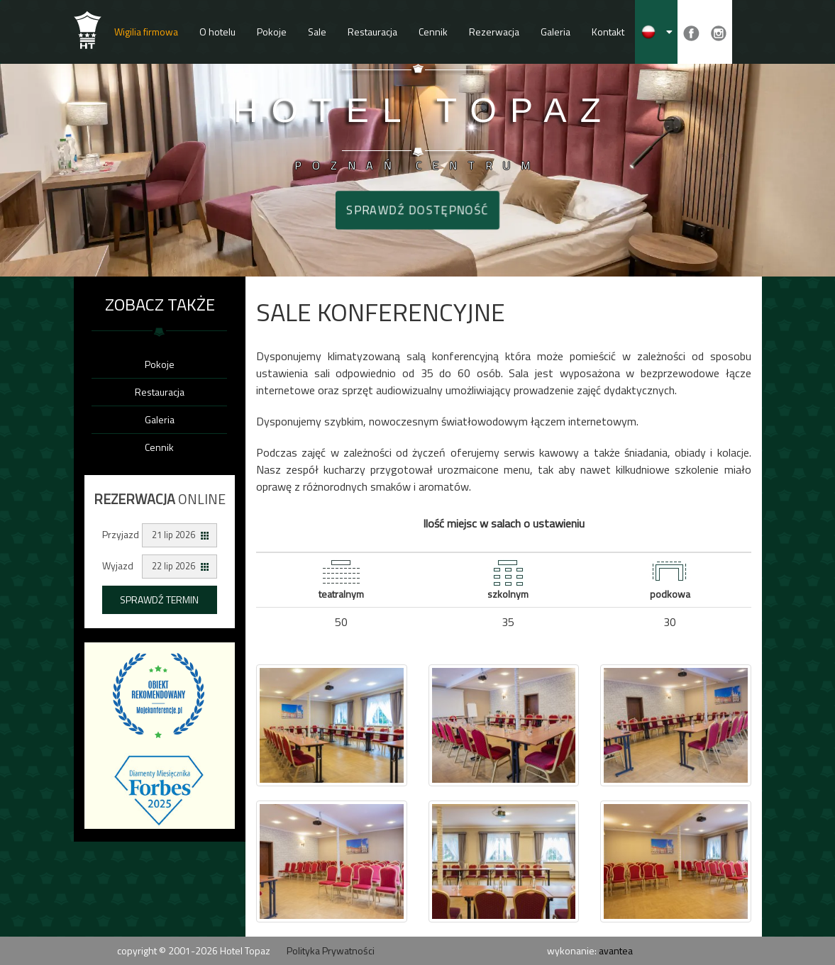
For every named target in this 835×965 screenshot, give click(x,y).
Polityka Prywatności (331, 950)
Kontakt (608, 31)
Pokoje (272, 31)
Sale (317, 31)
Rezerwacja (494, 31)
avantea (616, 950)
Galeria (555, 31)
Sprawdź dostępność (417, 209)
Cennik (433, 31)
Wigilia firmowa (146, 31)
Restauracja (372, 31)
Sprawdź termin (159, 599)
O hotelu (217, 31)
